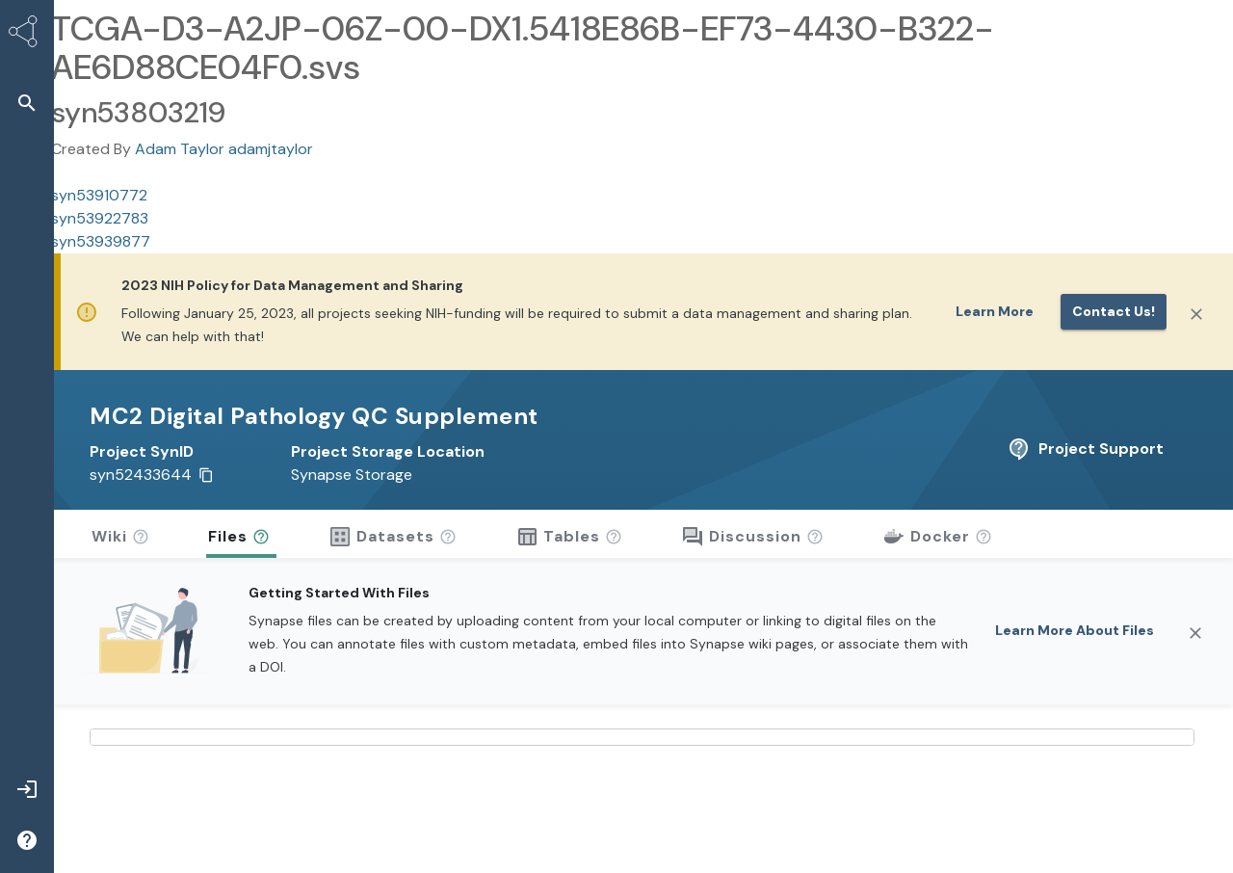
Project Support (1086, 449)
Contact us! (1113, 311)
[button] (27, 102)
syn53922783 (99, 218)
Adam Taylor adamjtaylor (224, 149)
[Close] (1196, 314)
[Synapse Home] (27, 34)
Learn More (995, 311)
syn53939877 (100, 241)
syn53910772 (99, 195)
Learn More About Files (1074, 630)
